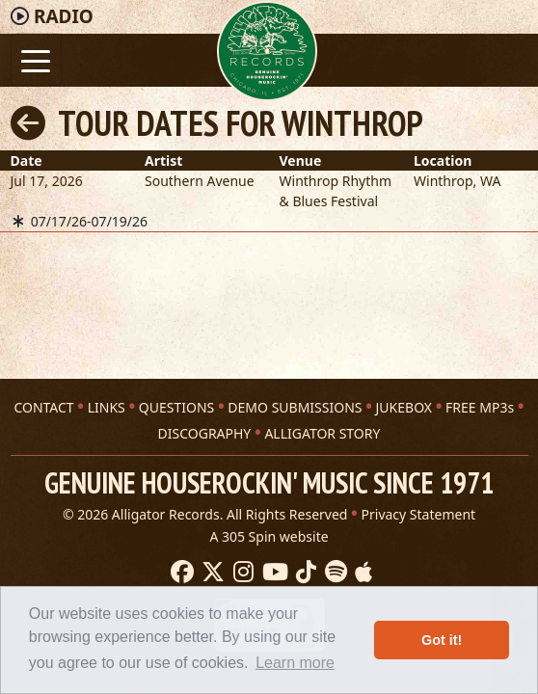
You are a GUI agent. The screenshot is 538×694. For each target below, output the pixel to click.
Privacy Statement (419, 514)
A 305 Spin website (268, 536)
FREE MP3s (479, 407)
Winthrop (443, 181)
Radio (64, 16)
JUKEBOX (404, 407)
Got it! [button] (441, 640)
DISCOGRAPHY (205, 433)
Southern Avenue (200, 181)
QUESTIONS (176, 407)
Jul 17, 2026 (47, 181)
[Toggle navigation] (36, 59)
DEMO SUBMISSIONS (295, 407)
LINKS (106, 407)
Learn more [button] (295, 662)
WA (490, 181)
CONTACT (43, 407)
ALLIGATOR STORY (322, 433)
